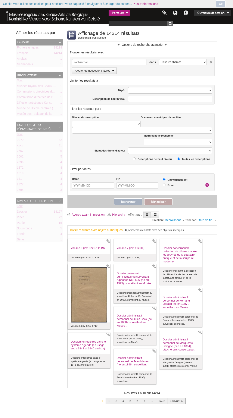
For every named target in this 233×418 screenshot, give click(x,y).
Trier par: (190, 220)
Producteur (27, 75)
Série (20, 240)
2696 (20, 163)
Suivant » (176, 401)
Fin (118, 179)
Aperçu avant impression (86, 214)
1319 (20, 174)
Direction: (158, 220)
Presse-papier (164, 13)
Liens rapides (185, 13)
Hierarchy (117, 214)
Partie (21, 223)
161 (19, 179)
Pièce (20, 218)
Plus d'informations (145, 4)
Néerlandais (25, 65)
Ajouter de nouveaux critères (94, 70)
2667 (20, 151)
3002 (20, 157)
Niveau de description (35, 201)
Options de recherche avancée (142, 44)
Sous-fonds (24, 229)
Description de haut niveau (109, 98)
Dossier (22, 212)
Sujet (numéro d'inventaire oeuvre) (34, 126)
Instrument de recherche (159, 135)
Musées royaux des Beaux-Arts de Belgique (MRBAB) (52, 86)
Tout (19, 81)
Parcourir (118, 13)
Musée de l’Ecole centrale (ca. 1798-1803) (45, 109)
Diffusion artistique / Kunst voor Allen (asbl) (45, 103)
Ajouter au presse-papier (108, 241)
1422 (161, 401)
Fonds (21, 234)
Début (75, 179)
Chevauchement (175, 179)
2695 (20, 190)
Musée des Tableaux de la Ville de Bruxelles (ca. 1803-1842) (57, 114)
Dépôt (121, 90)
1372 (20, 168)
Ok (221, 4)
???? (20, 140)
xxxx (20, 146)
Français (22, 54)
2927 (20, 185)
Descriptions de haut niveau (152, 159)
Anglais (22, 59)
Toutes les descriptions (193, 159)
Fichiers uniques (28, 48)
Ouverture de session (210, 13)
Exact (168, 185)
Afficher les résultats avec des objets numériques (154, 230)
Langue (175, 13)
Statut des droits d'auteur (109, 150)
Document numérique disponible (161, 117)
